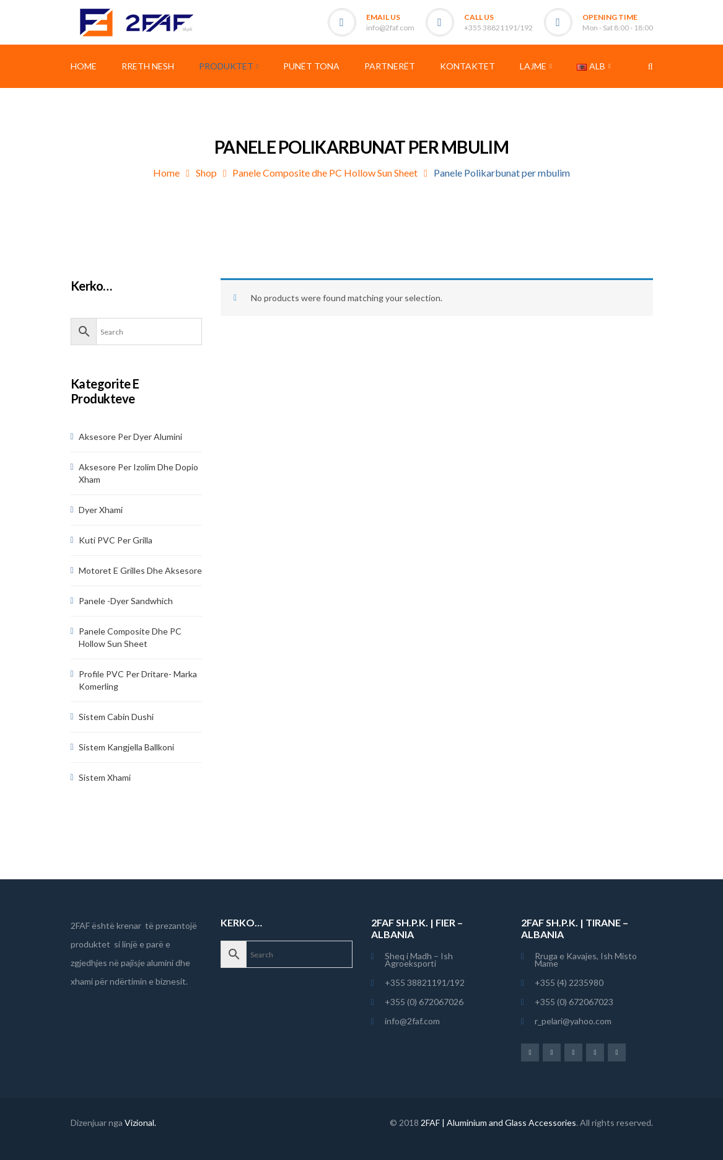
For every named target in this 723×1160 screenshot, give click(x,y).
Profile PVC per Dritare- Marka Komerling (138, 680)
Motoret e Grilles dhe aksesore (140, 570)
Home (166, 172)
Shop (206, 172)
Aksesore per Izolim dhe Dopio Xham (138, 473)
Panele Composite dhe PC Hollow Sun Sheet (325, 172)
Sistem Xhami (105, 777)
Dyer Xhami (101, 509)
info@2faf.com (390, 27)
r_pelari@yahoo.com (573, 1021)
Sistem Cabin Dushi (116, 716)
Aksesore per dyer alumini (130, 436)
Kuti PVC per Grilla (115, 540)
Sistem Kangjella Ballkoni (126, 747)
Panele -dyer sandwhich (126, 600)
